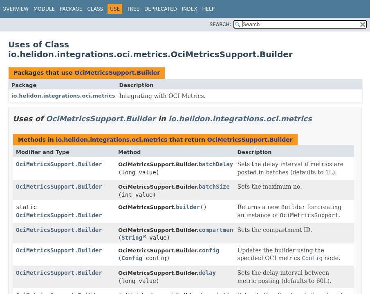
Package (71, 9)
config (209, 250)
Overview (15, 9)
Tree (133, 9)
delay (207, 273)
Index (189, 9)
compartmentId (221, 230)
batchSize (214, 186)
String (131, 237)
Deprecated (160, 9)
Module (44, 9)
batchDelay (216, 164)
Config (131, 258)
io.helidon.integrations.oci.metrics (63, 96)
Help (208, 9)
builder (188, 207)
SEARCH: (220, 24)
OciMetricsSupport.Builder (117, 72)
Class (95, 9)
